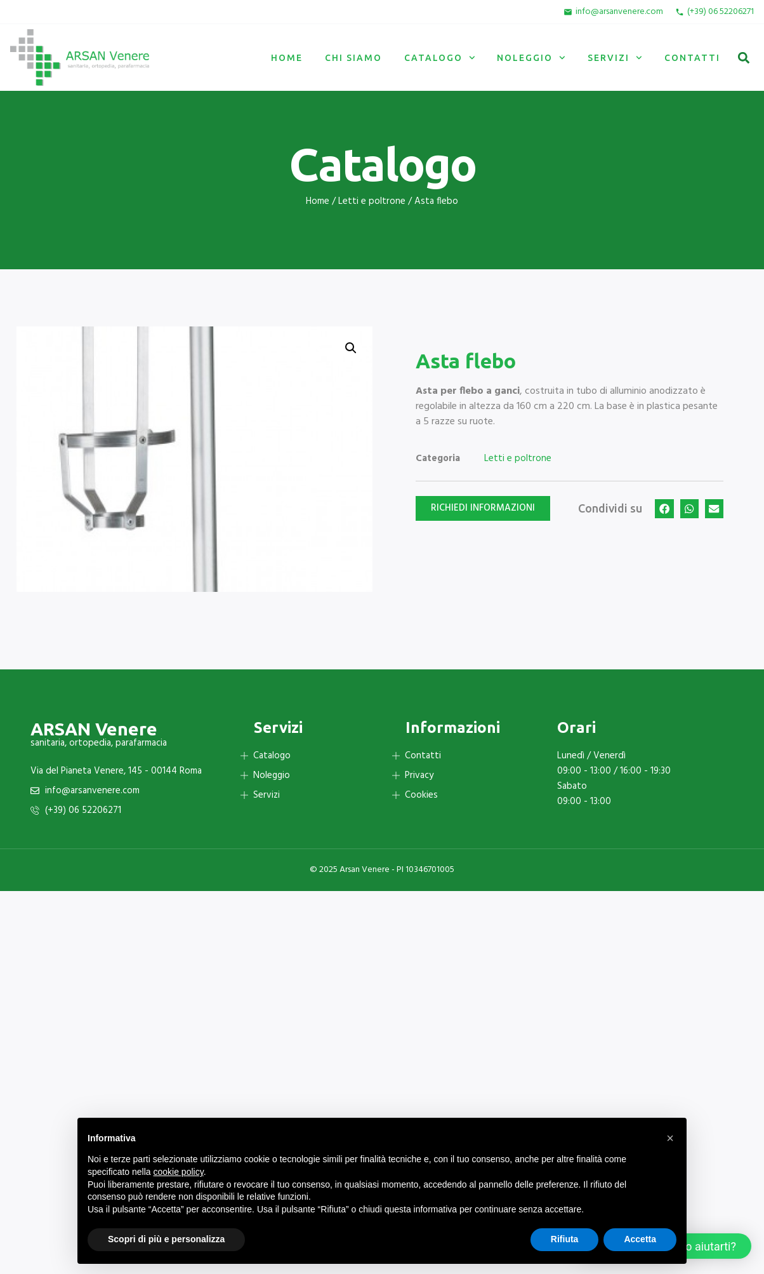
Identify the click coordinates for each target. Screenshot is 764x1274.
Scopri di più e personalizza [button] (166, 1239)
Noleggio (531, 57)
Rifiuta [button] (565, 1239)
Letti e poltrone (371, 201)
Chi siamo (353, 58)
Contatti (692, 58)
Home (287, 58)
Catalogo (439, 57)
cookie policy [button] (179, 1172)
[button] (743, 57)
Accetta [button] (640, 1239)
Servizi (615, 57)
